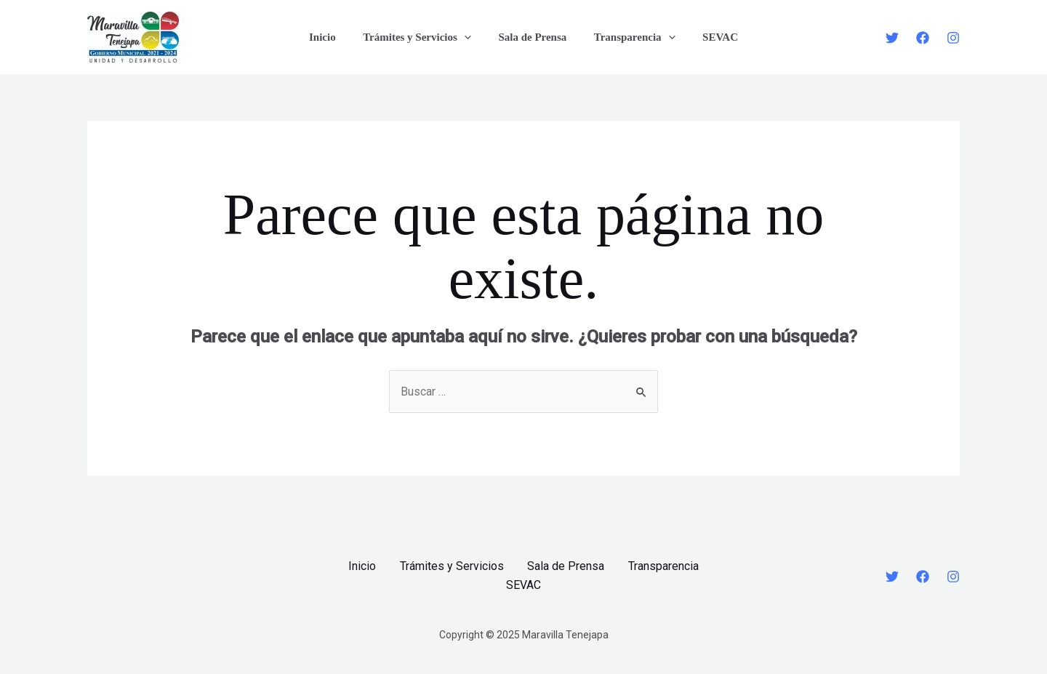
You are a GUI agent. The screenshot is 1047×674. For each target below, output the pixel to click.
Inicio (333, 37)
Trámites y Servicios (423, 37)
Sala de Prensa (532, 37)
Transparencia (629, 37)
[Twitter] (892, 37)
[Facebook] (922, 37)
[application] (469, 37)
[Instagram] (953, 37)
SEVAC (709, 37)
